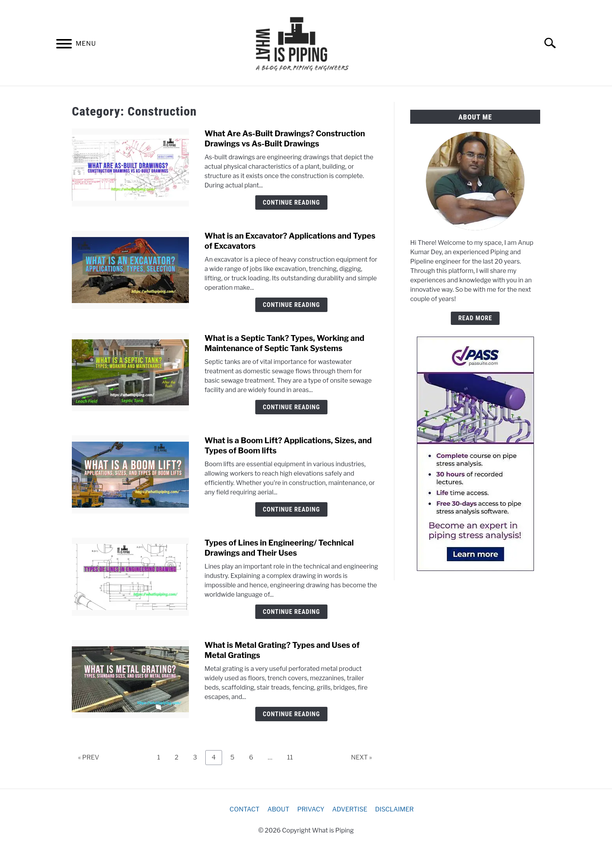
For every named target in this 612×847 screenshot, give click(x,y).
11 (292, 757)
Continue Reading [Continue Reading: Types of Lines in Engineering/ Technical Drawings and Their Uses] (291, 611)
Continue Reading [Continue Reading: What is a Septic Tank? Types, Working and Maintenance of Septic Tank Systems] (291, 407)
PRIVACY (310, 809)
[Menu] (64, 45)
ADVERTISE (349, 809)
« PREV (88, 757)
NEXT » (361, 757)
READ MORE (475, 318)
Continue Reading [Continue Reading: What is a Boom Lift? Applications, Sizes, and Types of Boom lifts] (291, 509)
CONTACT (245, 809)
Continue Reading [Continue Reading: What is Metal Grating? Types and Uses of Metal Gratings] (291, 714)
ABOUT (278, 809)
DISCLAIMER (394, 809)
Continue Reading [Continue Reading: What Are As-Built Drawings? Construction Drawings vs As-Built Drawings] (291, 202)
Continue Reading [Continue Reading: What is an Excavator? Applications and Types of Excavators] (291, 304)
